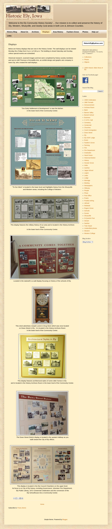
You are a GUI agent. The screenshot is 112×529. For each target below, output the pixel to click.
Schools (87, 211)
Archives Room (89, 107)
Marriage (87, 180)
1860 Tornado (88, 102)
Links (9, 36)
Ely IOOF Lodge (89, 138)
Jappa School (88, 170)
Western (87, 231)
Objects (86, 62)
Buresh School (89, 115)
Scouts (86, 213)
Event (86, 140)
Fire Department (89, 150)
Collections (88, 57)
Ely (85, 135)
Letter (86, 175)
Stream (86, 221)
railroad (86, 203)
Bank (86, 110)
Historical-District (89, 158)
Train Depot (88, 226)
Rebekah (87, 205)
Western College (89, 233)
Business (87, 117)
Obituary (87, 188)
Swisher (87, 223)
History (86, 160)
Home (42, 504)
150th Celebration (90, 100)
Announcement (89, 105)
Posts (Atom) (22, 508)
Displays (45, 32)
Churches (87, 127)
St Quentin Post (89, 218)
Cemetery (87, 122)
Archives (35, 32)
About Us (24, 32)
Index (86, 165)
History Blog (12, 32)
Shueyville (87, 216)
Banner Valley (88, 112)
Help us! (95, 32)
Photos (85, 32)
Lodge (86, 178)
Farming (87, 145)
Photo (86, 193)
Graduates (87, 153)
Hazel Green (88, 155)
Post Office (88, 195)
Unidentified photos (90, 228)
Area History (58, 32)
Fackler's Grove (89, 143)
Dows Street (88, 132)
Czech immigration (90, 130)
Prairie (86, 198)
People (86, 190)
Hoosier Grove (89, 163)
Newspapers (88, 185)
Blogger (64, 519)
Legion (86, 173)
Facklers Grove (73, 32)
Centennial (87, 125)
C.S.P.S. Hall (88, 120)
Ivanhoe (87, 168)
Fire (85, 148)
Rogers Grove (89, 208)
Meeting (87, 183)
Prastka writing (89, 201)
